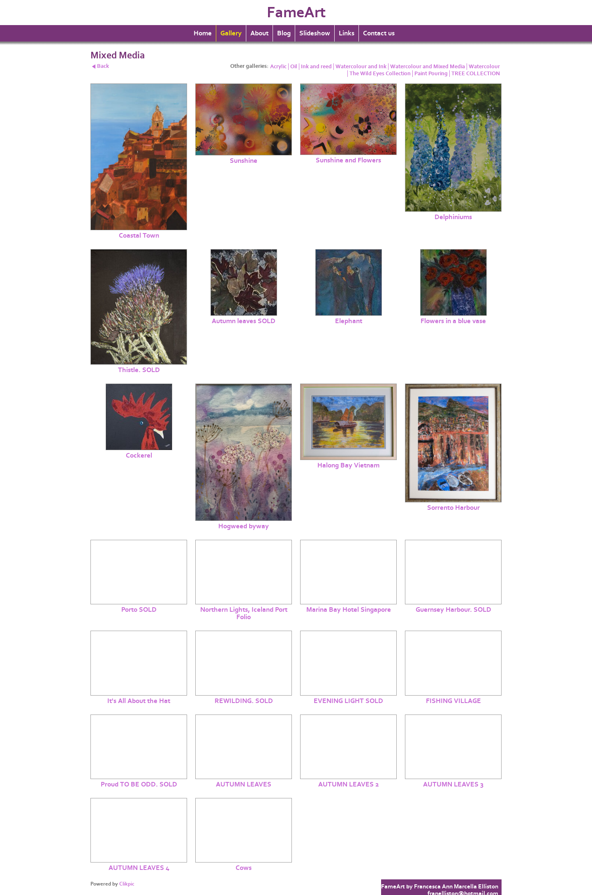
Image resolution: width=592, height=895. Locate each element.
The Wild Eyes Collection (380, 73)
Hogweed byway (243, 526)
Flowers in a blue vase (453, 321)
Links (346, 33)
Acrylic (278, 66)
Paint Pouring (431, 73)
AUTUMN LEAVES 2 (348, 784)
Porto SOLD (139, 609)
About (259, 33)
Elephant (348, 321)
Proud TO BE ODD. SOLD (139, 784)
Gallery (231, 33)
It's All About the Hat (138, 701)
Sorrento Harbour (453, 507)
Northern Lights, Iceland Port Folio (243, 613)
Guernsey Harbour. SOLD (453, 609)
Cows (244, 868)
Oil (293, 66)
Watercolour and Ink (360, 66)
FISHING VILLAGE (453, 701)
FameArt (296, 12)
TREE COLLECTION (475, 73)
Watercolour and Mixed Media (427, 66)
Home (203, 33)
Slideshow (314, 33)
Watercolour (484, 66)
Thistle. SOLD (139, 370)
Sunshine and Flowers (348, 160)
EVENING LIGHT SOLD (348, 701)
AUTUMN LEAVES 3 (453, 784)
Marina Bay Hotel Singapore (348, 609)
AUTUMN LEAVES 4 (139, 868)
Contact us (379, 33)
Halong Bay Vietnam (348, 465)
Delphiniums (453, 217)
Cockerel (139, 455)
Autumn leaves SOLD (243, 321)
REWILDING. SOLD (244, 701)
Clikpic (126, 884)
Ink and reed (316, 66)
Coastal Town (139, 235)
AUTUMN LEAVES (243, 784)
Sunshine (243, 160)
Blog (284, 33)
